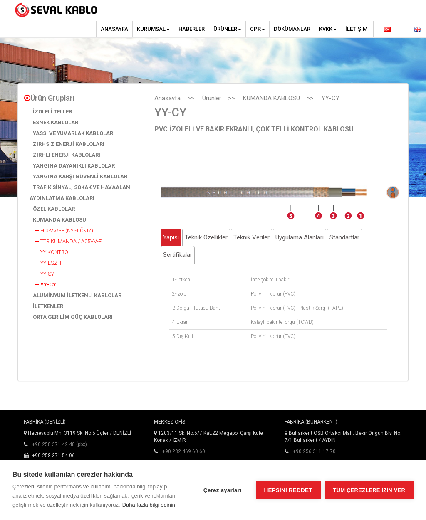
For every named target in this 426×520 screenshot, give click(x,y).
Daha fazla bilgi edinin (148, 505)
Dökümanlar (292, 29)
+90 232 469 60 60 (183, 451)
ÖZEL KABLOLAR (54, 209)
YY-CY (48, 284)
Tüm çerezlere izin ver (369, 490)
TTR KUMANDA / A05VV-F (71, 241)
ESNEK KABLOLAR (55, 122)
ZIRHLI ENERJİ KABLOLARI (66, 155)
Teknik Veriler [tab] (251, 237)
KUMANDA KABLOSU (59, 220)
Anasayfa (114, 29)
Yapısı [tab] (171, 237)
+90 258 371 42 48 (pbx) (59, 444)
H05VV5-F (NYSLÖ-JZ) (66, 230)
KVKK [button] (328, 29)
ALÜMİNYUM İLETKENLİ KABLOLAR (77, 295)
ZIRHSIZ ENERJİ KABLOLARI (68, 144)
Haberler (191, 29)
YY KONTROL (55, 252)
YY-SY (47, 274)
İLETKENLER (48, 306)
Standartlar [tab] (344, 237)
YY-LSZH (50, 263)
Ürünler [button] (227, 29)
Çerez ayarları (222, 490)
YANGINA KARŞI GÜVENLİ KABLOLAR (80, 176)
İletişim (356, 29)
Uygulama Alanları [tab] (299, 237)
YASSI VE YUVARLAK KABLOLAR (73, 133)
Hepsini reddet (288, 490)
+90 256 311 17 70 (314, 451)
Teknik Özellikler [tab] (206, 237)
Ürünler (211, 98)
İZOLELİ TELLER (52, 111)
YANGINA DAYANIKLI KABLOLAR (74, 166)
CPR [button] (257, 29)
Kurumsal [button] (153, 29)
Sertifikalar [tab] (177, 255)
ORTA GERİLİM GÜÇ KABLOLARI (73, 317)
